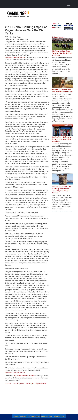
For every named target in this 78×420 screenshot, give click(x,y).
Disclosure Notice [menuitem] (46, 416)
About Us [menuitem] (16, 416)
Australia (8, 383)
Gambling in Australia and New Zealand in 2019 (62, 90)
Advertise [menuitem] (23, 416)
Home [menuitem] (63, 416)
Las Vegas (30, 383)
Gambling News (18, 383)
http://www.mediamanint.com (15, 57)
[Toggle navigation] (69, 4)
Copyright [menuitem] (57, 416)
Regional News (41, 383)
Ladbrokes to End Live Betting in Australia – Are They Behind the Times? (61, 190)
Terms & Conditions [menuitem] (34, 416)
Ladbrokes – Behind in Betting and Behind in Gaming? (61, 139)
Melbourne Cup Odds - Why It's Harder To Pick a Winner (62, 53)
